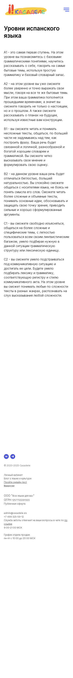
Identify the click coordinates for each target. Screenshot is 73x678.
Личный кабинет (13, 474)
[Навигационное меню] (66, 10)
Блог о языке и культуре (18, 478)
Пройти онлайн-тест (15, 482)
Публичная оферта (15, 503)
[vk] (6, 456)
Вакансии (9, 485)
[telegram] (12, 456)
